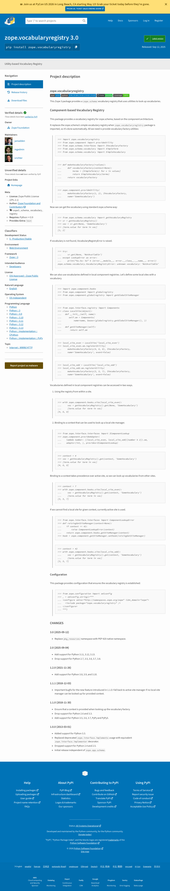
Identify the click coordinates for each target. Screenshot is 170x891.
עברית (137, 866)
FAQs (27, 806)
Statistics (65, 798)
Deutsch (94, 866)
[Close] (166, 4)
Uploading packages (25, 794)
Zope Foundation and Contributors (24, 205)
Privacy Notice (141, 802)
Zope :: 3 (13, 257)
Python (13, 307)
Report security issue (143, 794)
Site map (85, 851)
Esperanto (147, 866)
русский (128, 866)
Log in (146, 20)
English (13, 288)
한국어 (157, 866)
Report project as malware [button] (24, 365)
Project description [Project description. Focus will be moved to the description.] (19, 84)
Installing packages (26, 790)
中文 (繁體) (117, 866)
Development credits (103, 806)
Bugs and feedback (104, 790)
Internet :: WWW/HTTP (21, 347)
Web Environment (18, 248)
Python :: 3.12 (16, 324)
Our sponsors (66, 806)
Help (110, 20)
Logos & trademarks (65, 802)
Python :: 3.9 (15, 314)
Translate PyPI (103, 798)
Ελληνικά (84, 866)
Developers (15, 266)
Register (159, 20)
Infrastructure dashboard (64, 794)
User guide (25, 798)
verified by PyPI (31, 116)
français (37, 866)
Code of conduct (141, 798)
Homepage (14, 185)
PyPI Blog (64, 790)
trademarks (113, 840)
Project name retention (26, 802)
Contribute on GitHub (103, 794)
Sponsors (133, 20)
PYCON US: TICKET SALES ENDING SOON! (84, 8)
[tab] (24, 84)
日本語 (46, 866)
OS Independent (17, 298)
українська (73, 866)
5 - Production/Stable (20, 239)
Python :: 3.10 (16, 317)
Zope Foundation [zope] (18, 127)
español (28, 866)
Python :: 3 (14, 310)
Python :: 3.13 (16, 328)
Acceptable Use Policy (141, 806)
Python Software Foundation (83, 843)
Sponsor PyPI (104, 802)
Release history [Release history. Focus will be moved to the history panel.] (17, 92)
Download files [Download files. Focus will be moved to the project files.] (17, 100)
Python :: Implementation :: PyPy (26, 338)
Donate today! (85, 834)
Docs (120, 20)
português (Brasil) (59, 866)
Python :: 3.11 (16, 321)
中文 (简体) (105, 866)
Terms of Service (141, 790)
